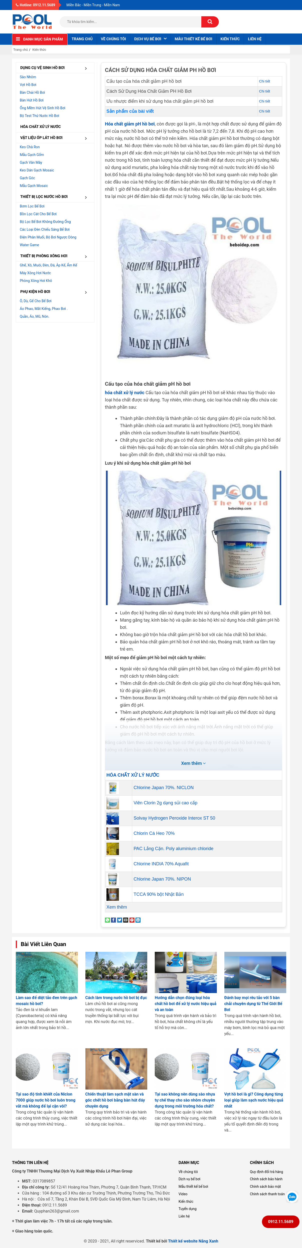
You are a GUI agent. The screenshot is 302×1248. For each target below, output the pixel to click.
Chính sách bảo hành (266, 1179)
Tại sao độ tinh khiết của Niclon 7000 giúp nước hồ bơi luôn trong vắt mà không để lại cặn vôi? (45, 1100)
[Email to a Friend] (125, 919)
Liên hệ (254, 39)
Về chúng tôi (113, 39)
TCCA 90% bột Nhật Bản (158, 894)
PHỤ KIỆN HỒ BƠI (55, 292)
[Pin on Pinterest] (131, 919)
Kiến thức (230, 39)
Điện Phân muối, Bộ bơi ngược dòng (48, 237)
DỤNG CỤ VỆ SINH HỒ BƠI (55, 68)
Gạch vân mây (31, 162)
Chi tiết (264, 81)
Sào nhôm (28, 77)
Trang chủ (82, 39)
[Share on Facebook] (113, 919)
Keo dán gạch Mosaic (37, 170)
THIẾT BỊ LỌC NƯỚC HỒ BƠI (55, 197)
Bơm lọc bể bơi (32, 206)
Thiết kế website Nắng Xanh (193, 1241)
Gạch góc (27, 178)
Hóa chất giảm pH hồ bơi (130, 123)
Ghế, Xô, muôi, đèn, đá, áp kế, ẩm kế (48, 265)
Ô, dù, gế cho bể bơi (36, 301)
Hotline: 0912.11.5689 (35, 5)
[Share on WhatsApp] (107, 919)
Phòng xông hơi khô (36, 281)
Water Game (29, 245)
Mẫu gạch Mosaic (34, 186)
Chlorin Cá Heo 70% (154, 833)
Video (183, 1194)
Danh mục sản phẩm (43, 39)
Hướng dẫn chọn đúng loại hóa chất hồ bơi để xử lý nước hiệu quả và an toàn (185, 1003)
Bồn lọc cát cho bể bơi (38, 214)
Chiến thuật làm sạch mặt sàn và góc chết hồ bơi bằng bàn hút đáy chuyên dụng (115, 1100)
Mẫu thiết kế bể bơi (193, 39)
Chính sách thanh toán (267, 1194)
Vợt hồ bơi (28, 85)
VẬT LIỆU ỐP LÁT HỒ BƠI (55, 138)
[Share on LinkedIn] (137, 919)
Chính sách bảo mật (265, 1187)
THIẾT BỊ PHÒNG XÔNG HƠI (55, 256)
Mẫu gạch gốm (32, 155)
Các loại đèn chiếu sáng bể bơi (45, 229)
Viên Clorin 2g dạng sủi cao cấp (165, 802)
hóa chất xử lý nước (124, 392)
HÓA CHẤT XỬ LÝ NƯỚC (40, 126)
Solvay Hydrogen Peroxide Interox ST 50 (174, 818)
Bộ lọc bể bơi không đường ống (45, 222)
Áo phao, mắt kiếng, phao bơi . (44, 309)
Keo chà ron (30, 147)
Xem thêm (116, 907)
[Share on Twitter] (119, 919)
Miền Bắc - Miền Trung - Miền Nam (93, 5)
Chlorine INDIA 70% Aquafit (161, 863)
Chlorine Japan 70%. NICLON (163, 787)
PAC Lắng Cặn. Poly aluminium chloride (173, 848)
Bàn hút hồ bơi (32, 100)
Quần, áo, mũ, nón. (34, 316)
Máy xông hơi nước (35, 273)
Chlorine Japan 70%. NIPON (162, 879)
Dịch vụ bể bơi (189, 1179)
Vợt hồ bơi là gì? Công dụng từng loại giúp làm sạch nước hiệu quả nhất (253, 1100)
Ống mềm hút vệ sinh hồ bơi (42, 108)
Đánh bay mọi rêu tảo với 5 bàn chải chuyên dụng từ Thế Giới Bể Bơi (253, 1003)
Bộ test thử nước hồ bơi (39, 116)
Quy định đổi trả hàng (266, 1172)
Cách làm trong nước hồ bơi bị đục (116, 997)
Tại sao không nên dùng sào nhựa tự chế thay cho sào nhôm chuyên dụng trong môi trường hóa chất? (185, 1100)
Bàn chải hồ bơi (32, 92)
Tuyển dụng (188, 1209)
